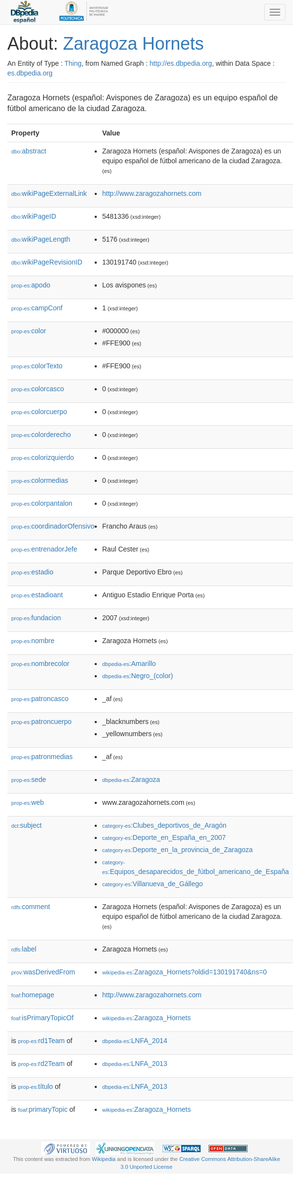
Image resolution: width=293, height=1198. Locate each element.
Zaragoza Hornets (133, 44)
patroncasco (39, 699)
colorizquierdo (42, 457)
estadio (32, 572)
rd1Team (41, 1041)
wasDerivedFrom (43, 972)
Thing (73, 63)
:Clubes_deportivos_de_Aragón (164, 825)
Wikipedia (104, 1159)
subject (26, 825)
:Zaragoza (131, 779)
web (27, 802)
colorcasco (37, 389)
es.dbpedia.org (30, 73)
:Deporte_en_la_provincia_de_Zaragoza (177, 850)
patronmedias (42, 757)
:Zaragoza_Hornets (146, 1018)
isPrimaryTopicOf (42, 1018)
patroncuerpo (41, 721)
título (35, 1086)
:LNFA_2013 (134, 1063)
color (28, 331)
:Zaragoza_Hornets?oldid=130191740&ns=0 (184, 972)
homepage (32, 995)
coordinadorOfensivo (52, 526)
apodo (30, 285)
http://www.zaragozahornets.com (151, 193)
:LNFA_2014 (134, 1041)
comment (30, 907)
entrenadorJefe (44, 549)
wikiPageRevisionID (47, 262)
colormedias (39, 480)
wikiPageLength (40, 239)
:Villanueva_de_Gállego (152, 884)
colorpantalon (41, 503)
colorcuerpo (39, 412)
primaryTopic (42, 1109)
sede (28, 779)
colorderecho (41, 434)
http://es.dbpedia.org (180, 63)
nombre (33, 641)
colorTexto (37, 366)
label (23, 949)
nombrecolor (40, 663)
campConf (37, 308)
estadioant (37, 595)
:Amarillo (129, 663)
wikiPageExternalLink (49, 193)
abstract (28, 151)
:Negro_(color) (137, 676)
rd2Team (41, 1063)
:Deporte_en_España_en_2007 (164, 837)
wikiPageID (33, 216)
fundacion (36, 618)
